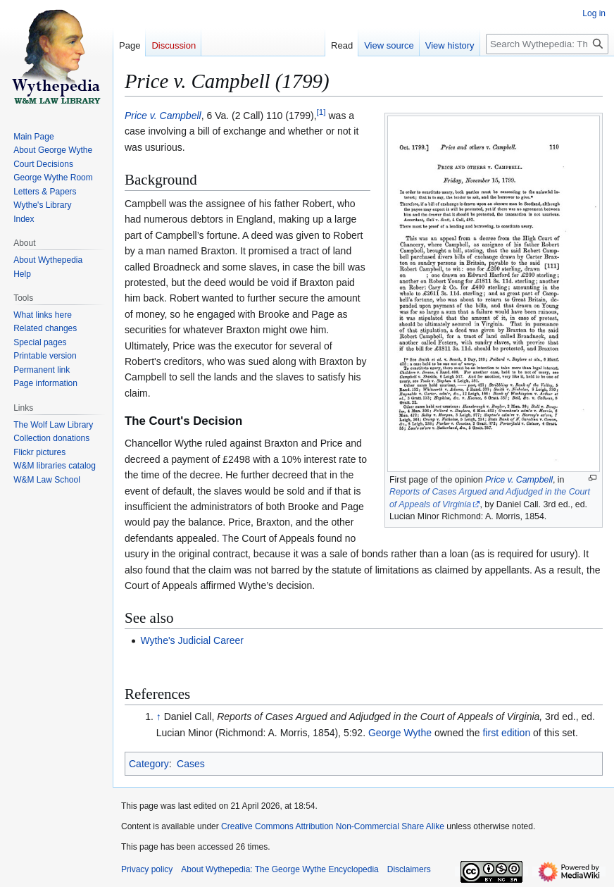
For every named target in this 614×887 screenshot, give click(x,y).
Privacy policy (147, 869)
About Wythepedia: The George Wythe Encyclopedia (279, 869)
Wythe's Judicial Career (192, 640)
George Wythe (400, 732)
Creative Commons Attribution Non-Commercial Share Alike (332, 826)
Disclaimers (409, 869)
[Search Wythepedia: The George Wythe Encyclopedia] (547, 44)
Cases (191, 763)
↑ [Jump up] (158, 716)
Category (149, 763)
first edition (506, 732)
